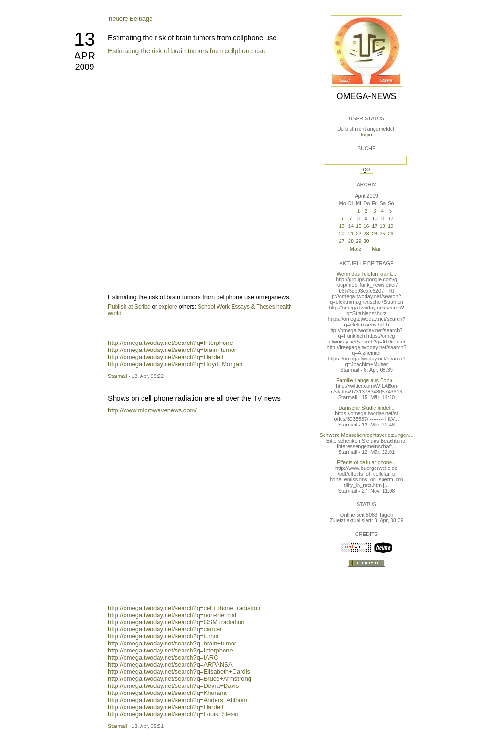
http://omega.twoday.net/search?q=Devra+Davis (173, 685)
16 (366, 226)
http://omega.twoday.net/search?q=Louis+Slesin (173, 714)
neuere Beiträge (131, 18)
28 (351, 241)
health (284, 306)
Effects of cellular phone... (366, 462)
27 (341, 241)
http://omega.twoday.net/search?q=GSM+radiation (176, 622)
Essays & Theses (253, 306)
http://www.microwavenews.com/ (152, 410)
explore (167, 306)
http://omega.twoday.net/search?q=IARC (163, 657)
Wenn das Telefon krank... (367, 273)
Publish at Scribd (129, 306)
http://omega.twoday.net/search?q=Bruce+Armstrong (179, 678)
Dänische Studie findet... (366, 407)
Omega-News (366, 96)
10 (374, 218)
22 (358, 233)
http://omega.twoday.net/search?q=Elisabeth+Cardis (179, 671)
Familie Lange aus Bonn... (366, 380)
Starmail (117, 376)
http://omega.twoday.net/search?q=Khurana (167, 692)
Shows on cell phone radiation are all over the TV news (194, 398)
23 (366, 233)
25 (382, 233)
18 (382, 226)
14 (351, 226)
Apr (84, 56)
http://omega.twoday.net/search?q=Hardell (165, 356)
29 (358, 241)
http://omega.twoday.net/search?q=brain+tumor (172, 349)
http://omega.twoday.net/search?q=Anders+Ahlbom (177, 699)
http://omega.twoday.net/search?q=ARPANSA (170, 664)
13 (84, 39)
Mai (376, 248)
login (366, 134)
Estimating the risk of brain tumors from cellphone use (192, 37)
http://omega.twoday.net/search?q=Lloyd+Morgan (175, 364)
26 (390, 233)
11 (382, 218)
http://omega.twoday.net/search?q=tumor (163, 636)
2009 (84, 67)
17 (374, 226)
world (115, 313)
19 (390, 226)
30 (366, 241)
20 (341, 233)
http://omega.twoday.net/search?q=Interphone (170, 342)
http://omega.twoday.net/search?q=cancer (165, 629)
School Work (214, 306)
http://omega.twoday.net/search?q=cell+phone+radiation (184, 607)
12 (390, 218)
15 (358, 226)
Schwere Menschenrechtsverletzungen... (367, 435)
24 (374, 233)
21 (351, 233)
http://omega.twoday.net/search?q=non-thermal (172, 615)
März (355, 248)
